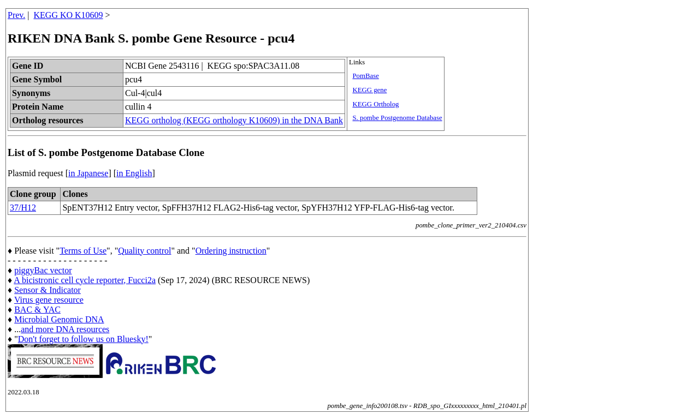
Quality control (144, 250)
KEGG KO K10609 (68, 15)
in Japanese (88, 173)
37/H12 (23, 207)
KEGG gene (369, 90)
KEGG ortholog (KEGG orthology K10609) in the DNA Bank (234, 120)
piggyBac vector (43, 270)
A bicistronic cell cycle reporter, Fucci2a (85, 280)
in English (134, 173)
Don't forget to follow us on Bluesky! (83, 339)
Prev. (16, 15)
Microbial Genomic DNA (59, 319)
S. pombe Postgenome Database (397, 118)
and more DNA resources (65, 329)
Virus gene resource (49, 299)
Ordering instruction (231, 250)
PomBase (365, 76)
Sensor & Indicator (47, 290)
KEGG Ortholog (375, 104)
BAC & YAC (37, 309)
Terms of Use (83, 250)
